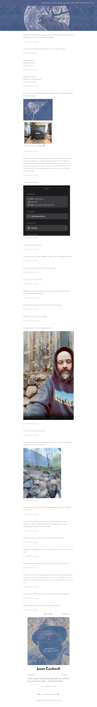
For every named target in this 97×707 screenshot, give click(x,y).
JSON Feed (48, 686)
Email (54, 686)
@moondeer (31, 675)
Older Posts (66, 614)
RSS (42, 686)
